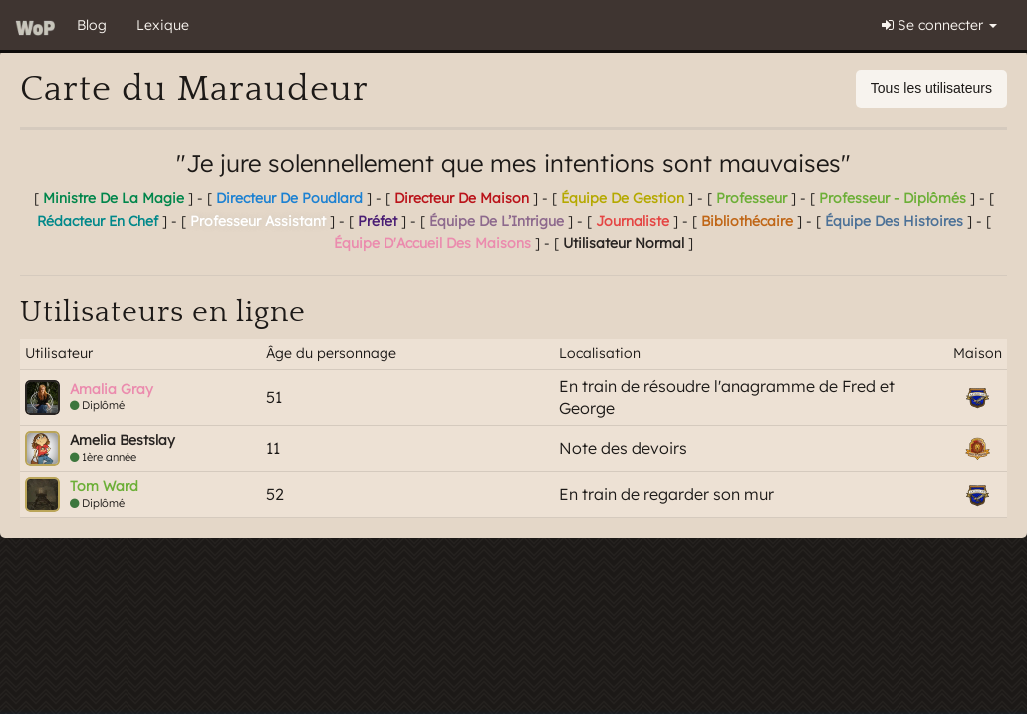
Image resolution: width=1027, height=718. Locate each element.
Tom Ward (104, 486)
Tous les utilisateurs (931, 88)
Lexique (162, 25)
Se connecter (939, 25)
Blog (92, 25)
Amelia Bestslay (122, 440)
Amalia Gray (111, 389)
